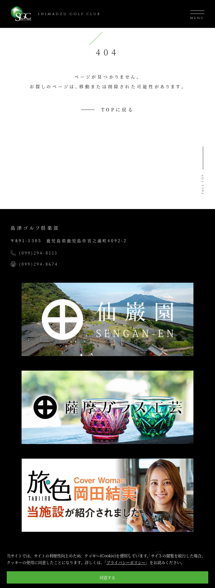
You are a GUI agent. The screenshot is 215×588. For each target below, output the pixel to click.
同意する (107, 577)
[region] (107, 566)
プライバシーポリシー (126, 562)
